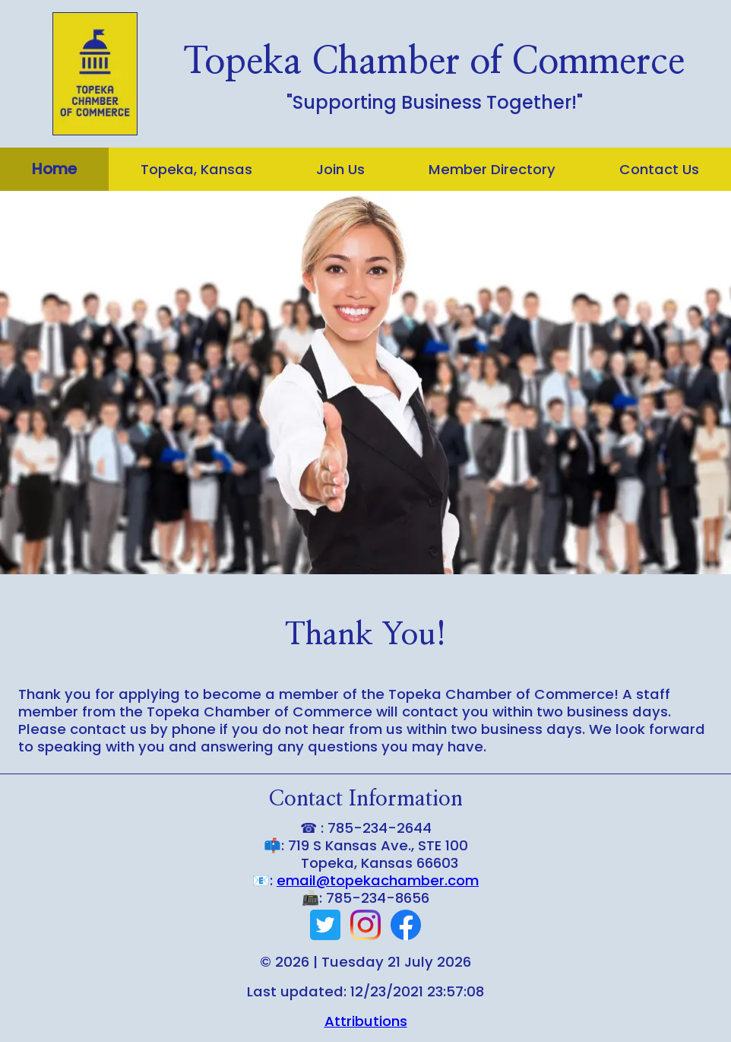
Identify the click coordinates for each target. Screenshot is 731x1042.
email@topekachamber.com (378, 880)
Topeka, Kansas (196, 169)
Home (54, 168)
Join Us (340, 169)
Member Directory (492, 169)
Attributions (365, 1021)
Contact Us (659, 169)
